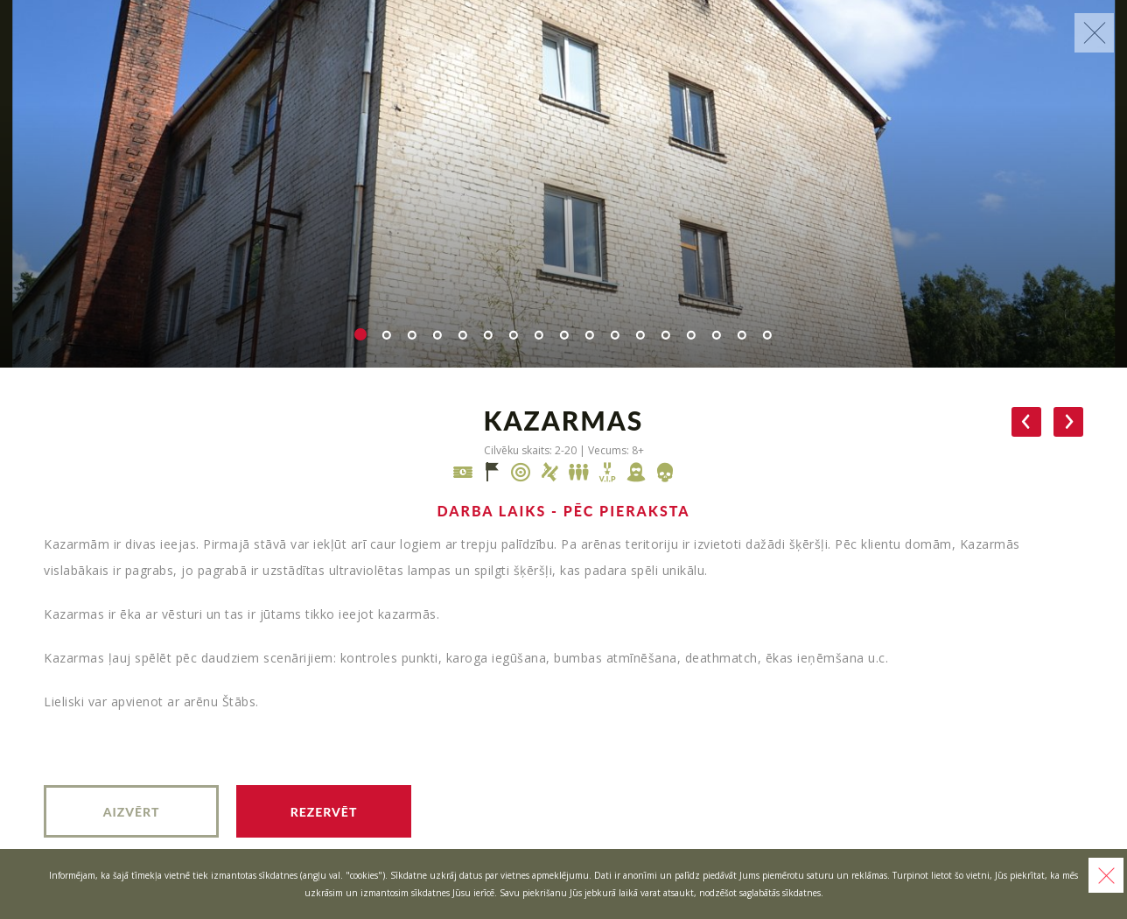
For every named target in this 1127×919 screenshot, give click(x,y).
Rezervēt (324, 811)
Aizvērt (131, 811)
